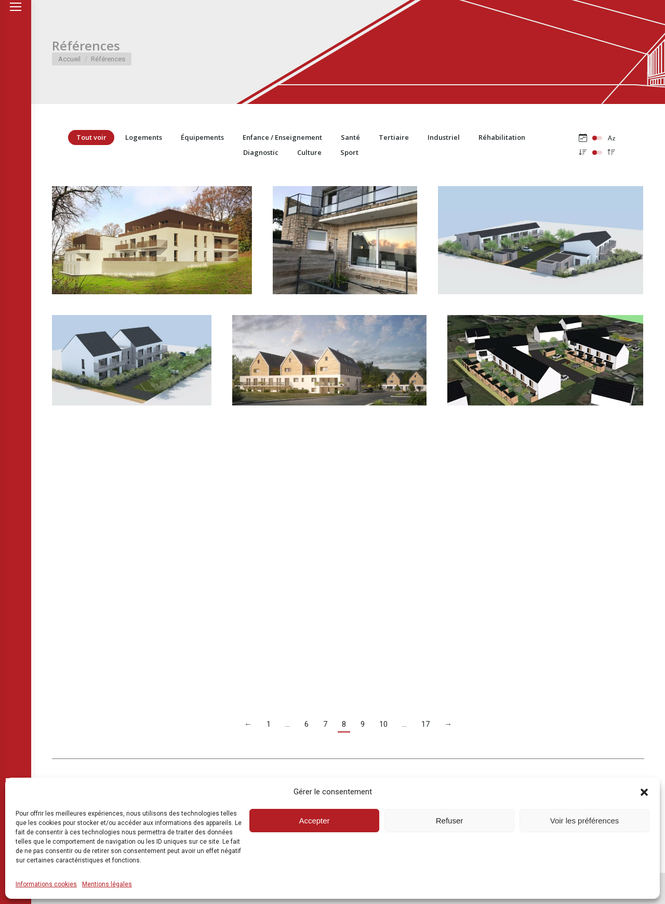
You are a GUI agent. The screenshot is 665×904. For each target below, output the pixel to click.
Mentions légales (107, 884)
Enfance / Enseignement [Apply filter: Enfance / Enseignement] (282, 137)
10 (383, 724)
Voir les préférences (584, 820)
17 (425, 724)
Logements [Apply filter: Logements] (143, 137)
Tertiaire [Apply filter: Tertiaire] (394, 137)
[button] (644, 792)
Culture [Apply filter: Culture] (309, 152)
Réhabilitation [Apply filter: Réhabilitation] (501, 137)
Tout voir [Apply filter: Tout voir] (91, 137)
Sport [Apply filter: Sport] (349, 152)
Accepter (314, 820)
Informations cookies (46, 884)
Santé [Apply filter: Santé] (350, 137)
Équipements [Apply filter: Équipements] (202, 137)
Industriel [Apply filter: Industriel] (444, 137)
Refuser (449, 820)
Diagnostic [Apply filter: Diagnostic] (260, 152)
